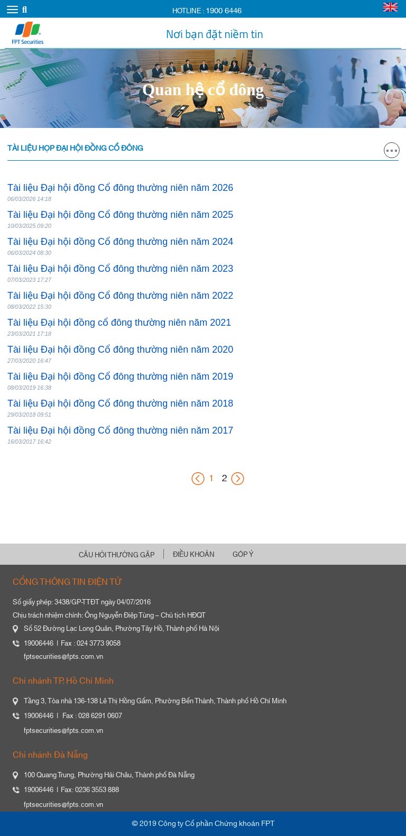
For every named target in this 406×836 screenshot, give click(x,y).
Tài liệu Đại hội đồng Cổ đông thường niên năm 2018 (120, 403)
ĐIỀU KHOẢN (194, 554)
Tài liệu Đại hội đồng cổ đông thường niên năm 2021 (119, 322)
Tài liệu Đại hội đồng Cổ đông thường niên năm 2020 (120, 349)
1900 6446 (224, 11)
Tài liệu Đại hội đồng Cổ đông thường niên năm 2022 (120, 295)
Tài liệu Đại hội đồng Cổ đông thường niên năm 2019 (120, 376)
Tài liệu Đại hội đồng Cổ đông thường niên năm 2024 (120, 241)
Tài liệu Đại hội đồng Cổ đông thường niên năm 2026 (120, 187)
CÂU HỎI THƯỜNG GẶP (116, 555)
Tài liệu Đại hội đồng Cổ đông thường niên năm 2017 (120, 430)
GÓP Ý (243, 554)
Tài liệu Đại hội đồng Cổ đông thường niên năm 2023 (120, 268)
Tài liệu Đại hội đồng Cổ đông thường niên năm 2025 (120, 214)
